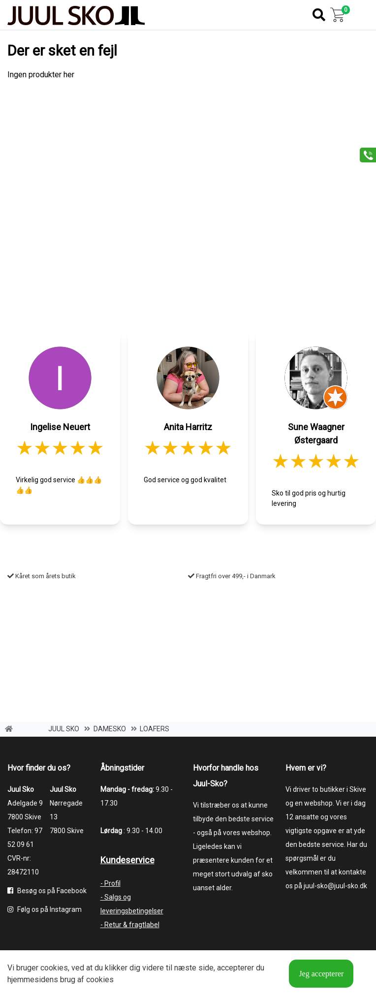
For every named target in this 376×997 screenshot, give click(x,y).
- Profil (110, 883)
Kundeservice (127, 860)
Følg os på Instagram (44, 909)
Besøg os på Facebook (47, 891)
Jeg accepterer (321, 973)
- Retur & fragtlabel (129, 925)
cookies (54, 967)
